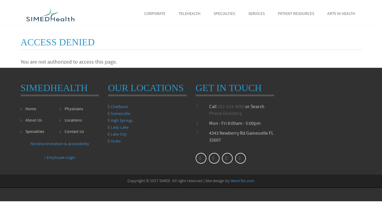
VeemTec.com (243, 181)
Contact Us (72, 132)
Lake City (119, 134)
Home (28, 109)
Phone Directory (225, 113)
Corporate (154, 14)
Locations (71, 120)
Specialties (224, 14)
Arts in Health (341, 14)
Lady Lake (120, 127)
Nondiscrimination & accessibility (60, 144)
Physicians (71, 109)
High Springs (122, 121)
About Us (31, 120)
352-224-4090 (230, 107)
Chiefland (119, 107)
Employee (59, 158)
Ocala (116, 141)
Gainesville (120, 114)
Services (256, 14)
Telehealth (189, 14)
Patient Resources (296, 14)
